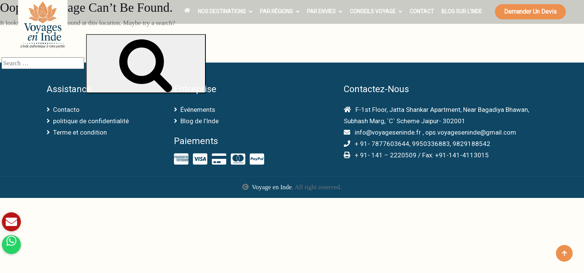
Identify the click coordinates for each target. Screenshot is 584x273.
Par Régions (276, 11)
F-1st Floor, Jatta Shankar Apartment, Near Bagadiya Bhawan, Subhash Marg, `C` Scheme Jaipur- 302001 (436, 115)
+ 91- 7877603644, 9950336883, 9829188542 (417, 143)
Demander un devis (530, 11)
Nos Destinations (222, 11)
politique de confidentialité (88, 121)
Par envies (321, 11)
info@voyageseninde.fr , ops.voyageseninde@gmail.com (430, 132)
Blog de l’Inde (196, 121)
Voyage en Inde (271, 187)
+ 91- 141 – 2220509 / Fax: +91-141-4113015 (416, 155)
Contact (422, 11)
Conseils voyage (373, 11)
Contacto (63, 109)
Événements (194, 109)
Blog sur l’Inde (462, 11)
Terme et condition (77, 132)
